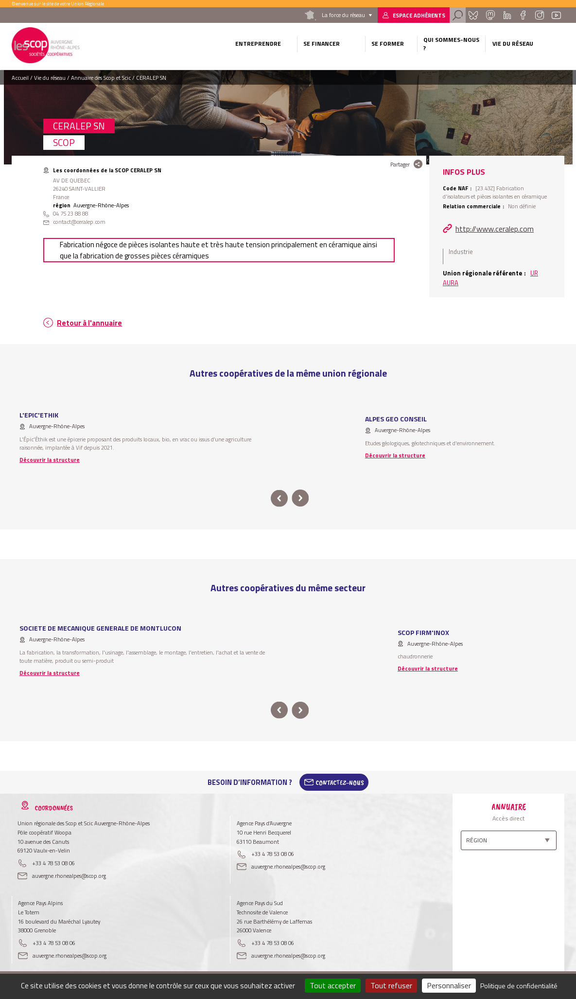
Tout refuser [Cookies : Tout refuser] (391, 985)
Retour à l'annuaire (89, 322)
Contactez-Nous (340, 782)
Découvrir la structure (49, 459)
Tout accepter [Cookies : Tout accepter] (333, 985)
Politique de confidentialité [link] (519, 986)
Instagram (539, 15)
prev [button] (279, 499)
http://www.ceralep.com (494, 229)
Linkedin (507, 15)
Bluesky (473, 15)
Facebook (523, 15)
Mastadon (490, 15)
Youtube (556, 15)
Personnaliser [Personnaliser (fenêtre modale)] (449, 985)
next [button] (301, 499)
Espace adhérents (419, 15)
